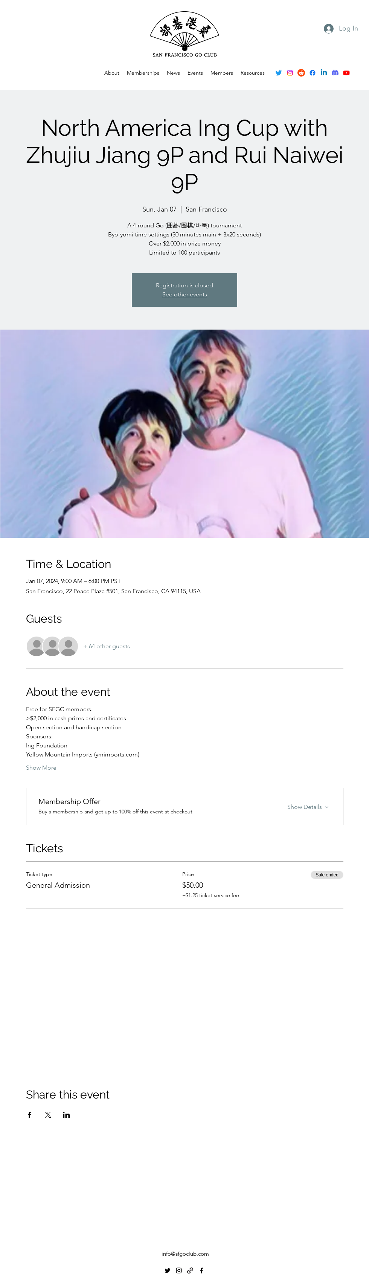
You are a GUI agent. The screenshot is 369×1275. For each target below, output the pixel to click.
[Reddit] (301, 73)
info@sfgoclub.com (185, 1253)
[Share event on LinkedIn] (66, 1115)
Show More (41, 767)
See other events (184, 294)
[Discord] (335, 73)
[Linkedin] (324, 73)
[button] (195, 72)
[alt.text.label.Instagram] (290, 73)
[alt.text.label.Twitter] (278, 73)
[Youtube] (346, 73)
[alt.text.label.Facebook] (312, 73)
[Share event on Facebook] (29, 1115)
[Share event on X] (48, 1115)
